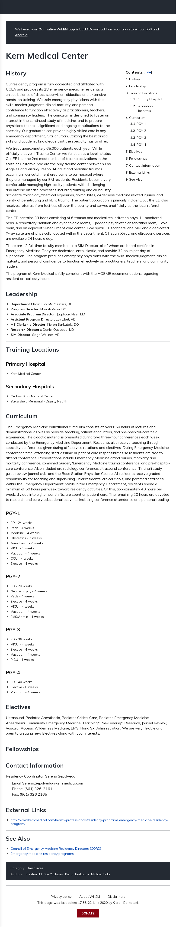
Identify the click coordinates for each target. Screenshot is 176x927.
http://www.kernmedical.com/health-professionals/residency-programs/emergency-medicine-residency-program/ (89, 822)
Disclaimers (116, 897)
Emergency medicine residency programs (42, 854)
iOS (149, 29)
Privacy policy (61, 897)
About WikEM (89, 897)
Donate (88, 913)
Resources (35, 868)
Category (17, 868)
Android (21, 35)
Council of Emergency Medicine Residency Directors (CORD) (56, 848)
